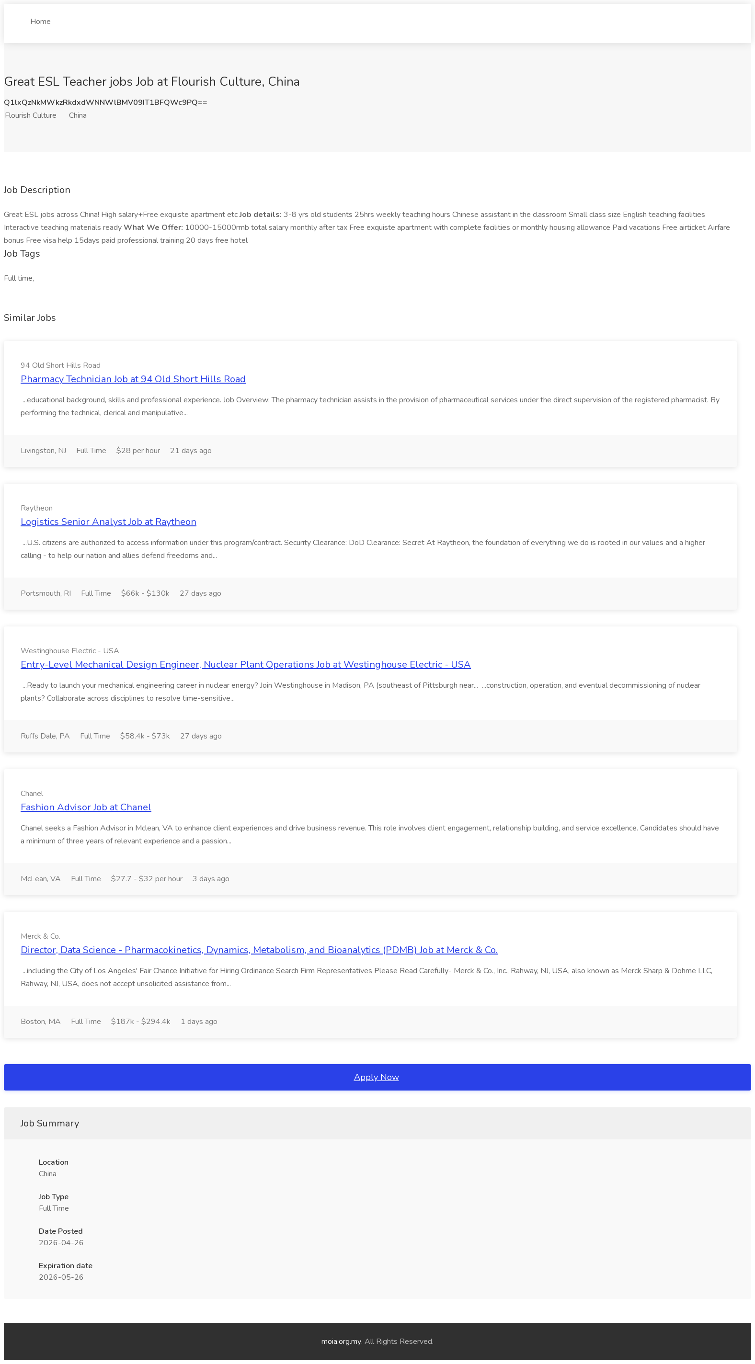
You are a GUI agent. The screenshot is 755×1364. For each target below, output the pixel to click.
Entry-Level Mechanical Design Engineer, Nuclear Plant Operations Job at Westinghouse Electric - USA (246, 664)
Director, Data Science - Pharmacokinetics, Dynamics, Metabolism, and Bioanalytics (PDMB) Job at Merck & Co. (259, 949)
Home (40, 17)
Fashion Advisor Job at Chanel (86, 807)
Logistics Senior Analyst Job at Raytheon (108, 521)
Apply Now (376, 1077)
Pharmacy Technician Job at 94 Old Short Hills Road (133, 379)
